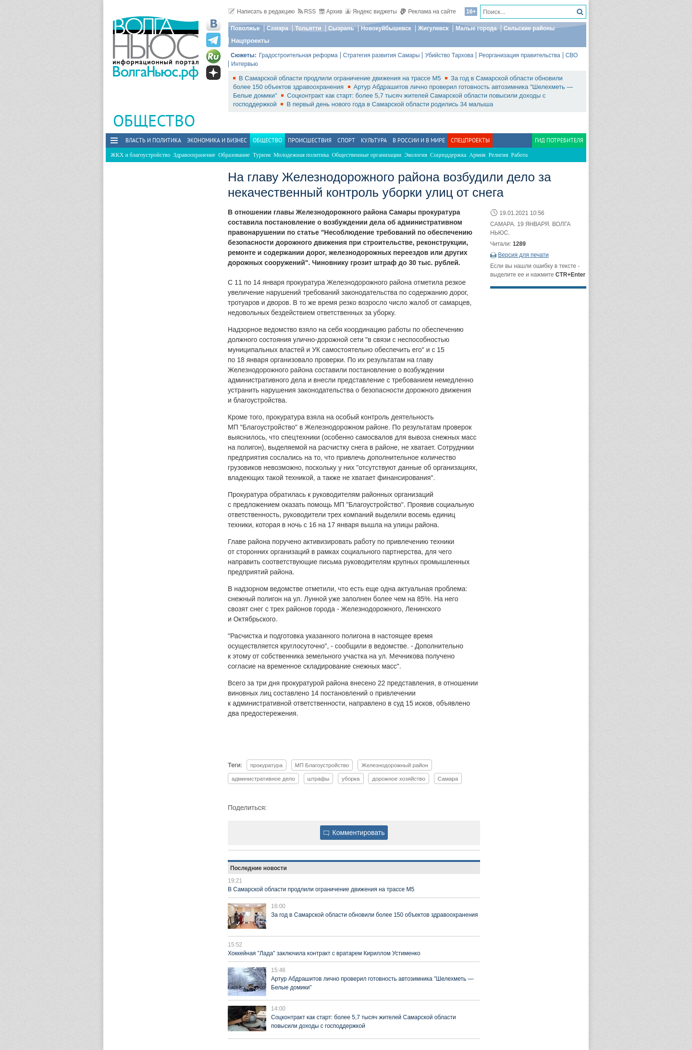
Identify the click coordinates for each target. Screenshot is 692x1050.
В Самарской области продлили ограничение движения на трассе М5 (341, 78)
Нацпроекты (250, 40)
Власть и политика (153, 140)
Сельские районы (529, 28)
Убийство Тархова (449, 55)
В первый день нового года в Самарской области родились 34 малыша (389, 104)
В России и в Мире (419, 140)
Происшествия (310, 140)
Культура (374, 140)
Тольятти (308, 28)
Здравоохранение (194, 155)
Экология (415, 155)
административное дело (263, 778)
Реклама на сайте (428, 11)
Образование (234, 155)
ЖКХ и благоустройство (140, 155)
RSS (307, 11)
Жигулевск (433, 28)
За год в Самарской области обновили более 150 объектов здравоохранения (374, 914)
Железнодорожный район (394, 765)
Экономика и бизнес (217, 140)
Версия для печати (523, 255)
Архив (331, 11)
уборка (351, 778)
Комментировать (354, 832)
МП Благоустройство (322, 765)
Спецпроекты (470, 140)
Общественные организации (366, 155)
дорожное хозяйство (398, 778)
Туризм (262, 155)
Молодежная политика (301, 155)
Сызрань (341, 28)
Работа (519, 155)
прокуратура (266, 765)
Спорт (346, 140)
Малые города (476, 28)
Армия (477, 155)
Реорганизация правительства (519, 55)
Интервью (244, 64)
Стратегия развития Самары (381, 55)
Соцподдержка (448, 155)
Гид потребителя (559, 140)
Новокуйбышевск (386, 28)
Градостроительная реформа (298, 55)
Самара (277, 28)
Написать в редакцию (261, 11)
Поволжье (245, 28)
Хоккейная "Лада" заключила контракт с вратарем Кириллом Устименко (324, 953)
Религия (498, 155)
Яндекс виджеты (371, 11)
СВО (572, 55)
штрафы (319, 778)
